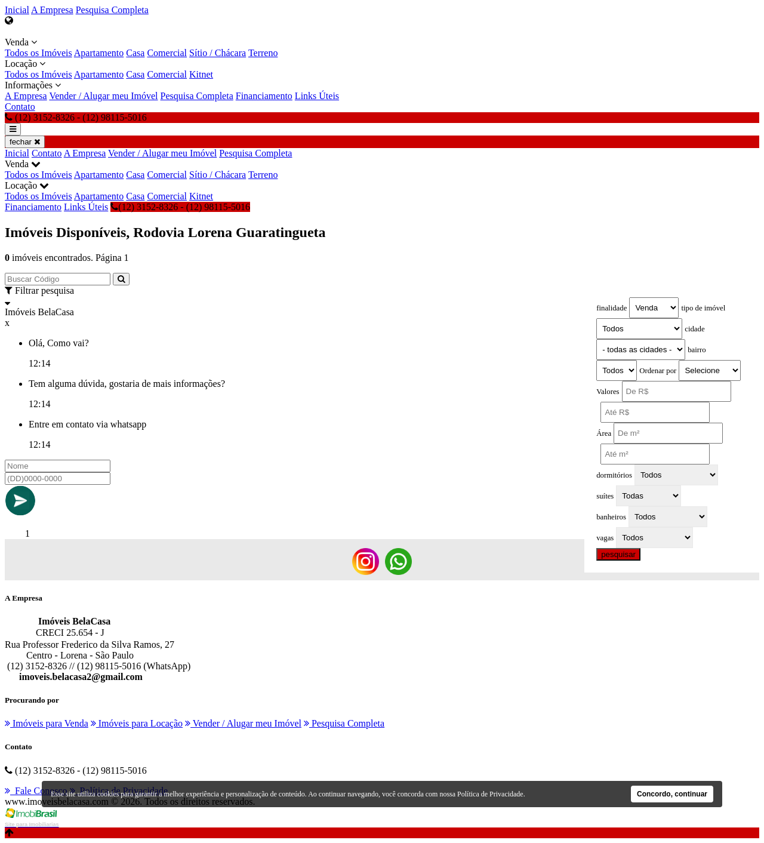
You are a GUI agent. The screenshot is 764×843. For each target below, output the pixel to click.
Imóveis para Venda (46, 723)
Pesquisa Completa (112, 10)
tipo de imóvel (703, 308)
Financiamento (264, 96)
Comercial (167, 53)
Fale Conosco (36, 791)
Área (603, 433)
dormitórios (614, 475)
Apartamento (99, 53)
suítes (605, 496)
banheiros (611, 517)
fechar (25, 141)
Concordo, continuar (672, 794)
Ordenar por (657, 371)
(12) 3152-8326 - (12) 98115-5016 (180, 207)
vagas (605, 538)
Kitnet (201, 74)
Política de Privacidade (490, 794)
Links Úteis (317, 96)
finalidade (611, 308)
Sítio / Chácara (217, 53)
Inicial (17, 10)
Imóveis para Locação (137, 723)
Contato (20, 106)
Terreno (263, 53)
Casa (135, 53)
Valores (607, 391)
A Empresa (52, 10)
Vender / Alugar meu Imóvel (103, 96)
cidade (694, 329)
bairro (697, 350)
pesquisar (618, 554)
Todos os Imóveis (38, 53)
